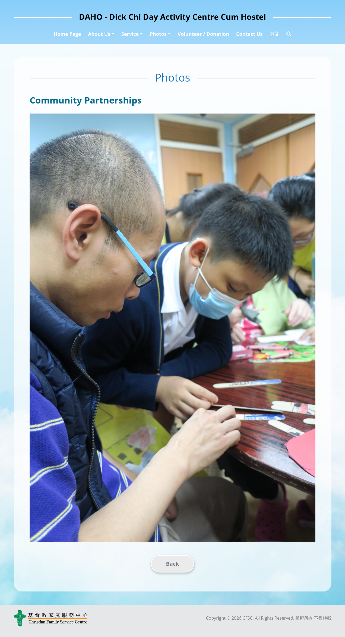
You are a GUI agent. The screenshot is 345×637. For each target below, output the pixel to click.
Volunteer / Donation (203, 34)
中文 (274, 34)
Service (130, 34)
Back (172, 563)
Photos (158, 34)
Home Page (67, 34)
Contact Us (249, 34)
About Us (99, 34)
